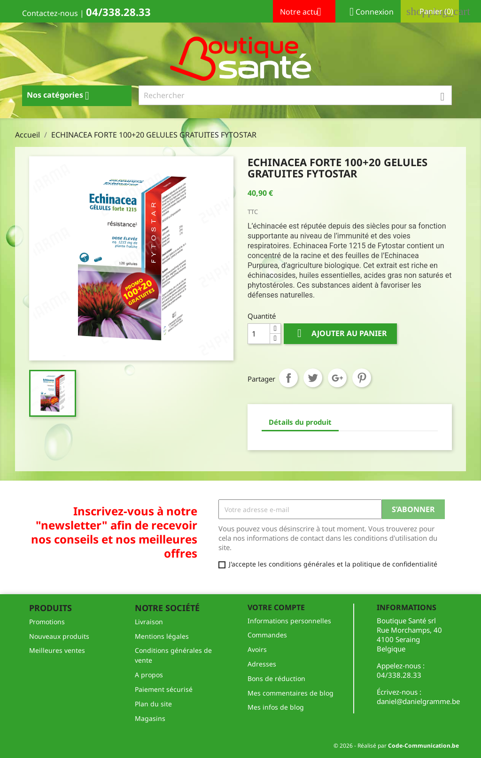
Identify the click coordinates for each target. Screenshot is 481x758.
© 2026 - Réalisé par (396, 746)
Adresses (262, 663)
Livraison (149, 621)
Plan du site (153, 703)
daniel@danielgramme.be (418, 701)
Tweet (312, 377)
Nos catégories (61, 96)
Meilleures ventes (57, 650)
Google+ (337, 377)
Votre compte (276, 607)
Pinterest (361, 377)
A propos (149, 674)
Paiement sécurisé (164, 689)
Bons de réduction (276, 678)
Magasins (150, 718)
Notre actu (304, 12)
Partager (288, 377)
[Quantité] (259, 333)
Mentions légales (162, 636)
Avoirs (257, 649)
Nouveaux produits (59, 636)
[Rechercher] (295, 95)
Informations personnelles (289, 620)
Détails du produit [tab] (300, 422)
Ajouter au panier (340, 333)
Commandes (267, 634)
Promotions (47, 621)
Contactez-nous (50, 13)
